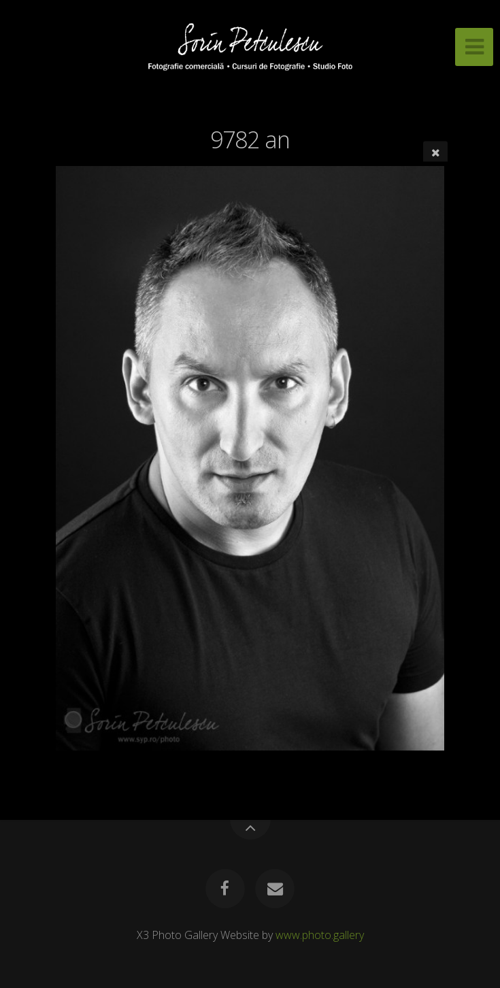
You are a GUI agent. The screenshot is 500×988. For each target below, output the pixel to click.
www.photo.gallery (320, 934)
